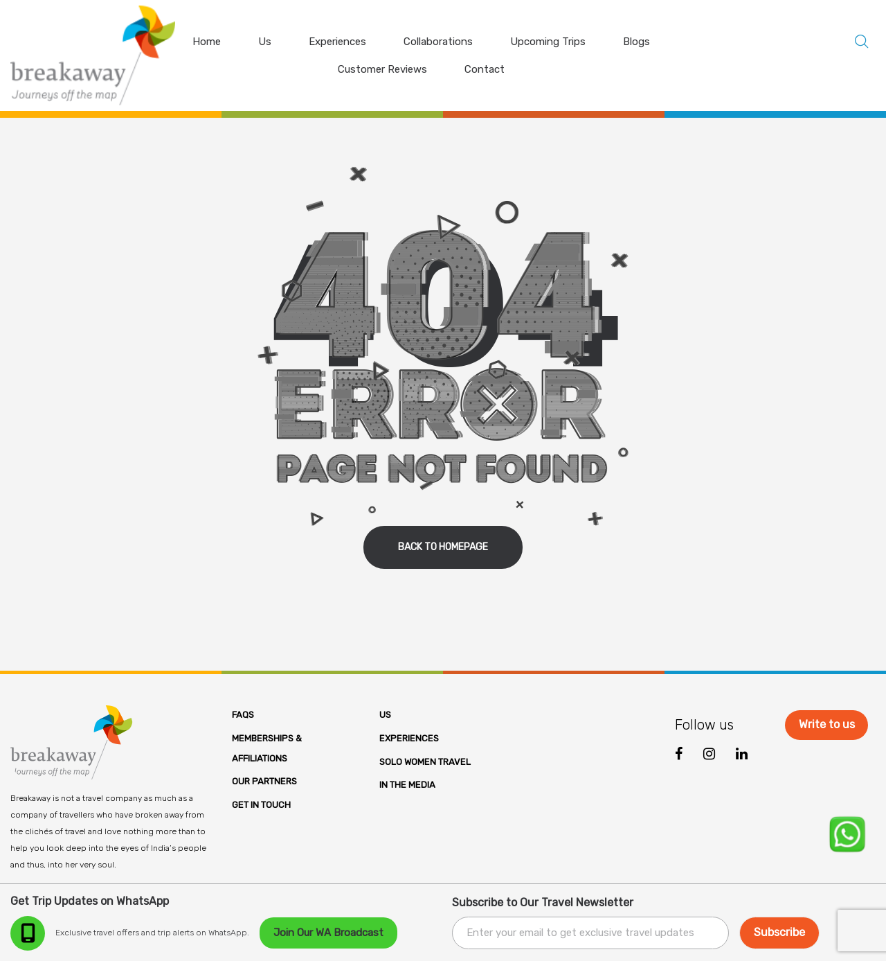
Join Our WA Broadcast (328, 932)
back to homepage (443, 547)
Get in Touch (261, 805)
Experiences (409, 738)
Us (385, 714)
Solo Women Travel (425, 762)
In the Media (407, 784)
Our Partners (264, 781)
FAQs (243, 714)
